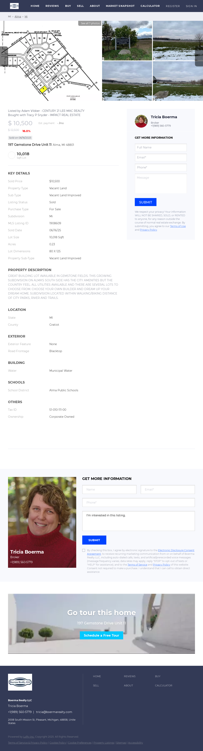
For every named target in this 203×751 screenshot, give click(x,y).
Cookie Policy (58, 742)
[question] (161, 183)
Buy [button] (68, 5)
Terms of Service (137, 564)
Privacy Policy (148, 229)
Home (35, 5)
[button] (14, 6)
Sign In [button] (191, 6)
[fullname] (161, 147)
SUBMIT (94, 540)
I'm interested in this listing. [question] (138, 521)
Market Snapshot (120, 5)
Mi (26, 16)
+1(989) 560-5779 (161, 125)
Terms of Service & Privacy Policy (28, 742)
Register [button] (173, 6)
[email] (161, 157)
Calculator (150, 5)
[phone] (161, 167)
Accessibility (135, 742)
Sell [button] (80, 5)
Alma (18, 16)
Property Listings (103, 742)
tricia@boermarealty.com (54, 712)
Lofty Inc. (29, 736)
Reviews (52, 5)
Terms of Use (178, 226)
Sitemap (121, 742)
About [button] (95, 5)
